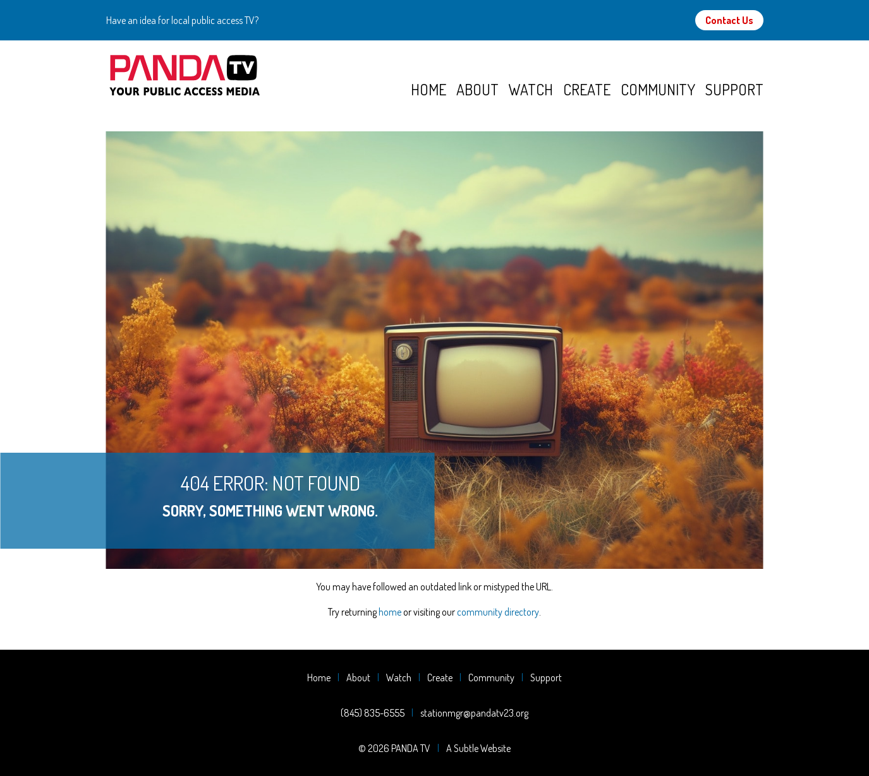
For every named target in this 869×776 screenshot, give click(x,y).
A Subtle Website (478, 748)
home (390, 612)
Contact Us (729, 20)
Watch (531, 89)
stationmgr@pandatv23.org (474, 713)
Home (428, 89)
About (477, 89)
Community (658, 89)
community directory (498, 612)
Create (587, 89)
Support (734, 89)
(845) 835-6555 (372, 713)
